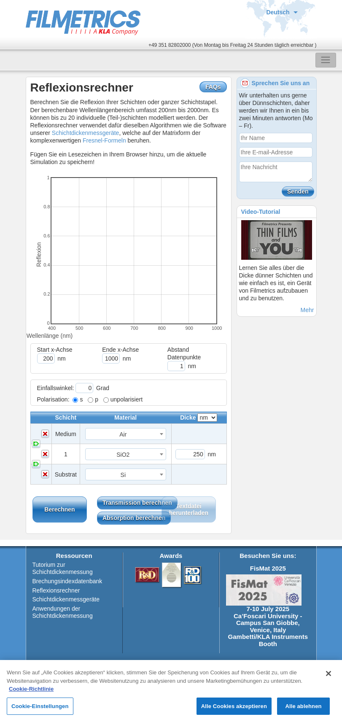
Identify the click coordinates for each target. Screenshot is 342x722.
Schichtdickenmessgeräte (85, 132)
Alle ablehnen (303, 709)
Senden (298, 191)
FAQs (213, 87)
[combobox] (125, 434)
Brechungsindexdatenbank (67, 581)
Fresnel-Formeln (104, 140)
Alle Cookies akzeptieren (234, 709)
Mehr (307, 310)
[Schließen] (328, 677)
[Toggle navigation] (325, 60)
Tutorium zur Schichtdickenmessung (62, 568)
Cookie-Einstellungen (40, 709)
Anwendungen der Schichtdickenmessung (62, 612)
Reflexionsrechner (56, 590)
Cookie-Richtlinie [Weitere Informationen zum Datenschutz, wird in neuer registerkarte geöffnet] (31, 692)
